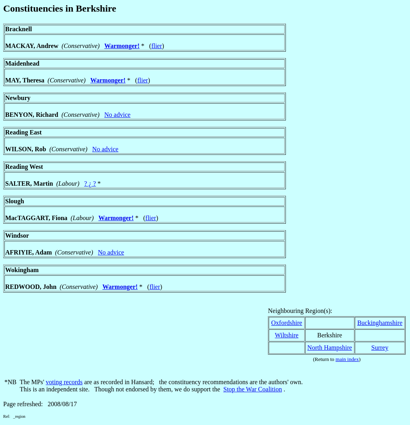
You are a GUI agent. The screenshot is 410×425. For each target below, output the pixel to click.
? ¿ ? (90, 183)
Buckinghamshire (379, 322)
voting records (64, 382)
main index (347, 359)
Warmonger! (122, 45)
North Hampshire (330, 347)
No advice (118, 114)
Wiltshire (286, 335)
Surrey (379, 347)
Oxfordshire (286, 322)
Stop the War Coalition (252, 389)
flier (156, 45)
